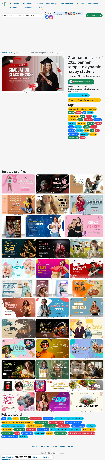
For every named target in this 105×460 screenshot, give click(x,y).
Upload (48, 14)
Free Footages (51, 4)
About (62, 446)
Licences (42, 446)
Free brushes (92, 4)
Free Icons (80, 4)
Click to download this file (81, 82)
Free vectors (14, 4)
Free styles (13, 8)
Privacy (55, 446)
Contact (70, 446)
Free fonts (39, 4)
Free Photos (26, 4)
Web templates (67, 4)
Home (4, 52)
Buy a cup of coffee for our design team (84, 100)
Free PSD (38, 8)
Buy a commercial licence (78, 95)
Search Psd (8, 15)
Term (49, 446)
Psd (10, 52)
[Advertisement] (52, 36)
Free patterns (26, 8)
